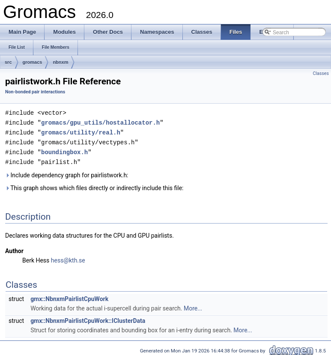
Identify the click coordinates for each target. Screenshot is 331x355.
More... (193, 305)
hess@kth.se (68, 257)
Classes (321, 73)
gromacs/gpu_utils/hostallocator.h (100, 122)
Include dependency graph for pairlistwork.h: (66, 172)
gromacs (32, 62)
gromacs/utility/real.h (80, 131)
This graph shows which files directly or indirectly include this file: (94, 185)
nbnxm (60, 62)
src (8, 62)
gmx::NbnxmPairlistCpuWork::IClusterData (87, 318)
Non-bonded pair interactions (35, 92)
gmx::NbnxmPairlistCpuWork (69, 296)
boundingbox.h (64, 150)
